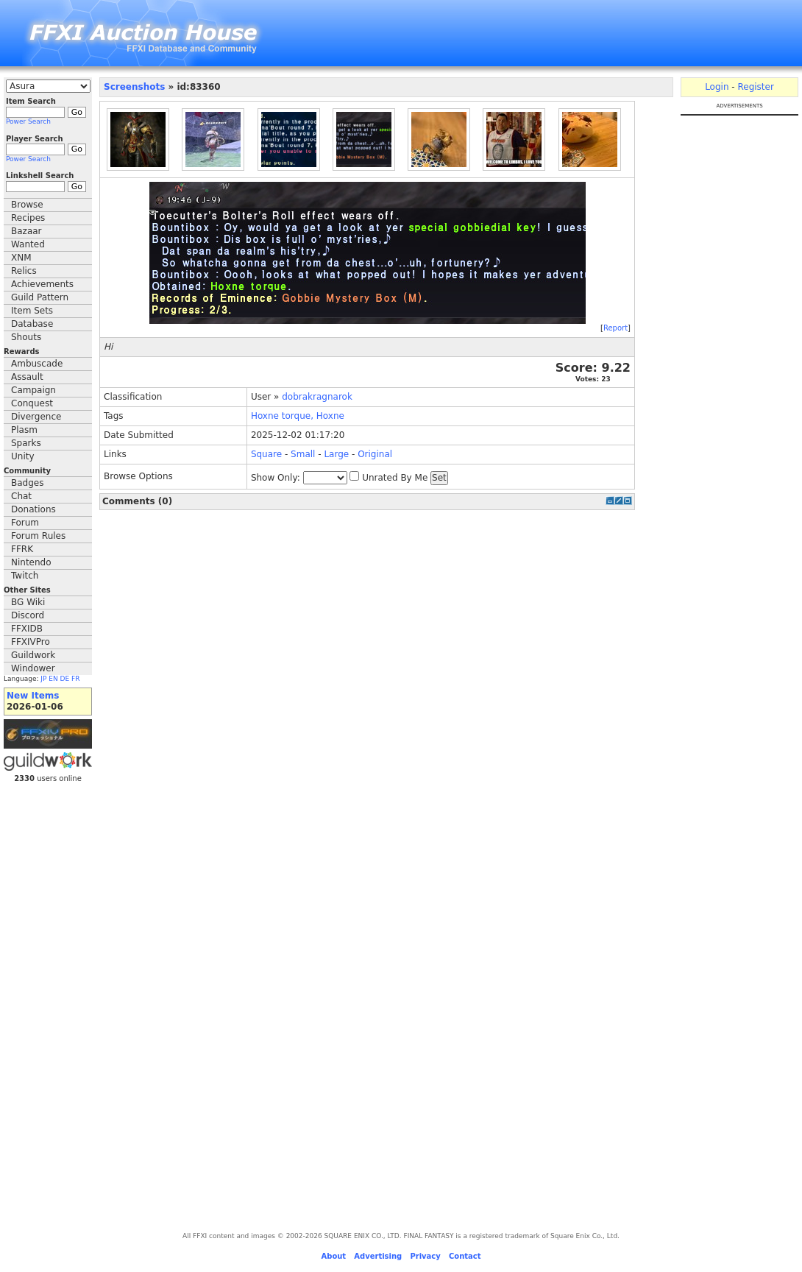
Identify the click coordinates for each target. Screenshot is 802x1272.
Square (266, 454)
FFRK (22, 549)
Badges (27, 483)
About (333, 1256)
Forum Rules (38, 536)
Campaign (33, 390)
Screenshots (134, 87)
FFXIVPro (30, 642)
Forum (25, 522)
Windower (33, 668)
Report (615, 328)
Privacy (425, 1256)
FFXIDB (27, 628)
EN (53, 678)
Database (32, 324)
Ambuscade (37, 363)
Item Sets (32, 310)
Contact (465, 1256)
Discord (27, 615)
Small (303, 454)
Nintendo (31, 562)
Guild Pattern (39, 297)
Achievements (42, 284)
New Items (33, 695)
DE (65, 678)
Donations (33, 509)
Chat (21, 496)
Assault (27, 377)
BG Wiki (28, 602)
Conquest (32, 403)
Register (755, 87)
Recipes (28, 218)
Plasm (24, 430)
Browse (27, 204)
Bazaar (26, 231)
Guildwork (33, 655)
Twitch (24, 575)
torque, (297, 416)
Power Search (28, 121)
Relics (24, 271)
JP (43, 678)
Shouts (26, 337)
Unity (23, 456)
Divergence (36, 416)
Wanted (28, 244)
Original (375, 454)
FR (75, 678)
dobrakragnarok (317, 397)
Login (716, 87)
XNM (21, 257)
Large (336, 454)
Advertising (378, 1256)
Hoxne (265, 416)
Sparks (26, 443)
